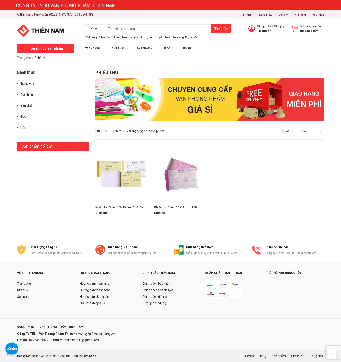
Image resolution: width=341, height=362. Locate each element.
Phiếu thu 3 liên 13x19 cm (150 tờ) (119, 207)
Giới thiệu (118, 48)
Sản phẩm (144, 48)
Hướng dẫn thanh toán (95, 290)
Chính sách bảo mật (156, 283)
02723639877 (39, 340)
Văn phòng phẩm (117, 37)
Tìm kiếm (247, 14)
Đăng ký (283, 14)
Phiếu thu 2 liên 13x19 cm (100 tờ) (178, 207)
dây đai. (194, 37)
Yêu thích (318, 14)
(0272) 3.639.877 (60, 14)
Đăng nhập (265, 14)
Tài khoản (264, 31)
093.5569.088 (84, 14)
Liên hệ (187, 48)
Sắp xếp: (285, 131)
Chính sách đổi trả (154, 296)
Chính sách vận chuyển (158, 290)
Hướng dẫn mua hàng (94, 283)
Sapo (92, 356)
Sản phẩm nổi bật (37, 146)
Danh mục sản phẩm (46, 48)
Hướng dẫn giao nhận (94, 296)
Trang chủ (93, 48)
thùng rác (147, 37)
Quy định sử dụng (154, 303)
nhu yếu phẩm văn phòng (169, 37)
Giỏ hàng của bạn (311, 26)
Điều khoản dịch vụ (92, 303)
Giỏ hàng (300, 14)
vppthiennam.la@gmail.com (79, 340)
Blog (167, 48)
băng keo (134, 37)
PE (186, 37)
